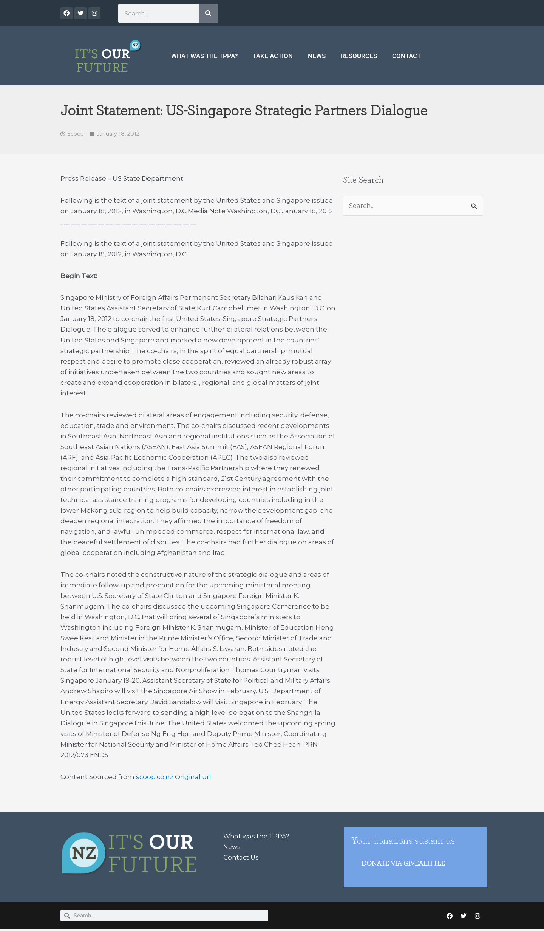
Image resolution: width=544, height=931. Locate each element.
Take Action (273, 56)
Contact (406, 56)
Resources (359, 56)
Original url (194, 777)
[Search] (208, 13)
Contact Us (241, 857)
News (317, 56)
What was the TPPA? (204, 56)
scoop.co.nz (155, 777)
